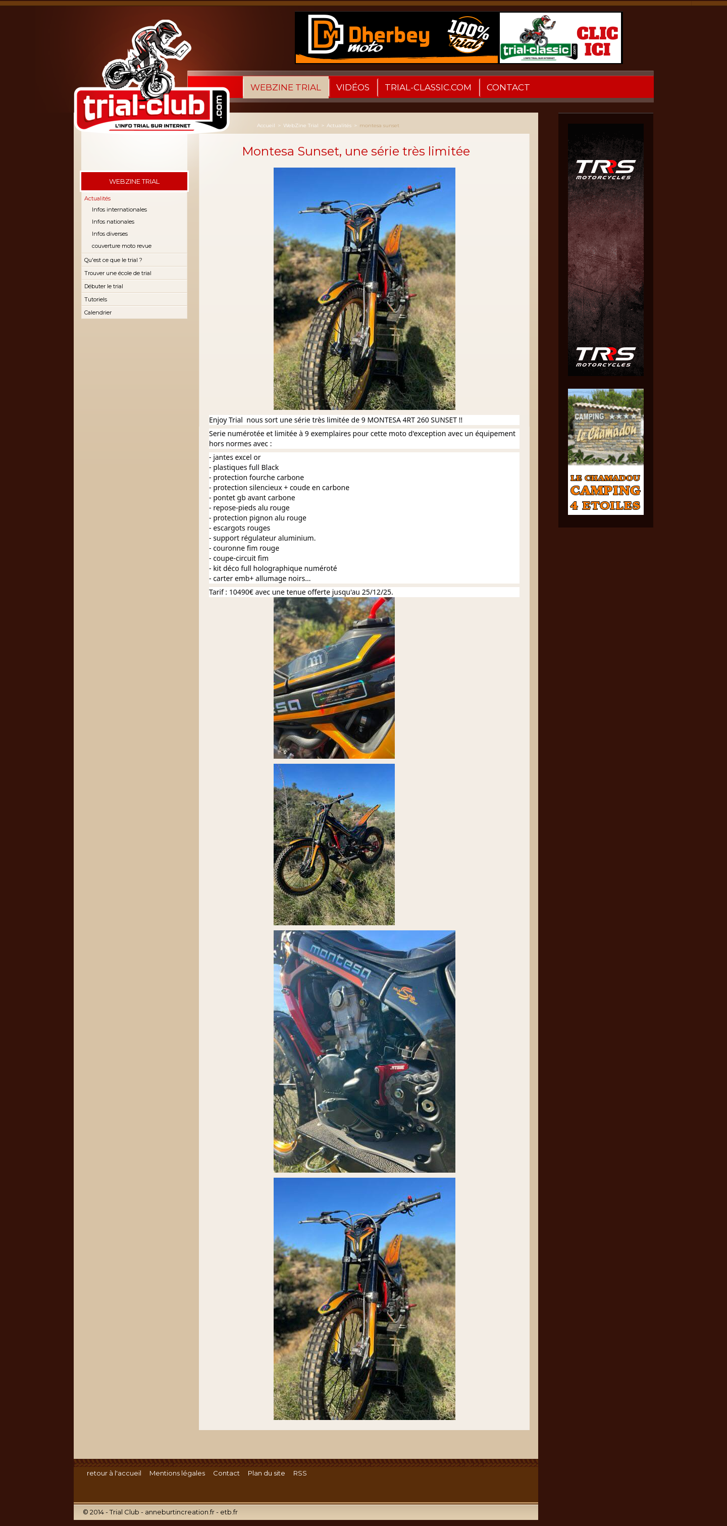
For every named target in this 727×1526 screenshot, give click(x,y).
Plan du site (266, 1473)
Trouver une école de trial (117, 273)
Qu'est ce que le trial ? (113, 260)
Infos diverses (110, 233)
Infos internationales (119, 209)
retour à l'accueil (114, 1473)
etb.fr (229, 1512)
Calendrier (98, 312)
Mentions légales (177, 1473)
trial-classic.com (428, 87)
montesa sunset (379, 125)
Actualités (97, 198)
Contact (508, 87)
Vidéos (353, 87)
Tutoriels (95, 299)
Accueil (266, 125)
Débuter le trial (103, 286)
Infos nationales (113, 221)
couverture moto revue (121, 245)
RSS (300, 1473)
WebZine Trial (285, 87)
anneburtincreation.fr (180, 1512)
